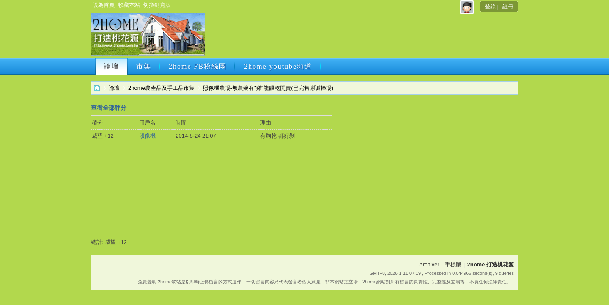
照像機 (147, 136)
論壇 (111, 66)
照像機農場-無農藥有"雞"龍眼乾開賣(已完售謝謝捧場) (268, 88)
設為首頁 (104, 5)
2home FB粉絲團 (198, 66)
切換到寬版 (157, 5)
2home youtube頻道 (278, 66)
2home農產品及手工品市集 (161, 88)
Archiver (429, 264)
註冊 (507, 6)
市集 (143, 66)
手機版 (453, 264)
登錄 (490, 6)
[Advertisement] (361, 37)
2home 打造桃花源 (96, 88)
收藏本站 (129, 5)
